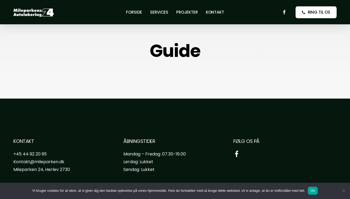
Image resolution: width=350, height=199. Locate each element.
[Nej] (343, 190)
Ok (312, 191)
